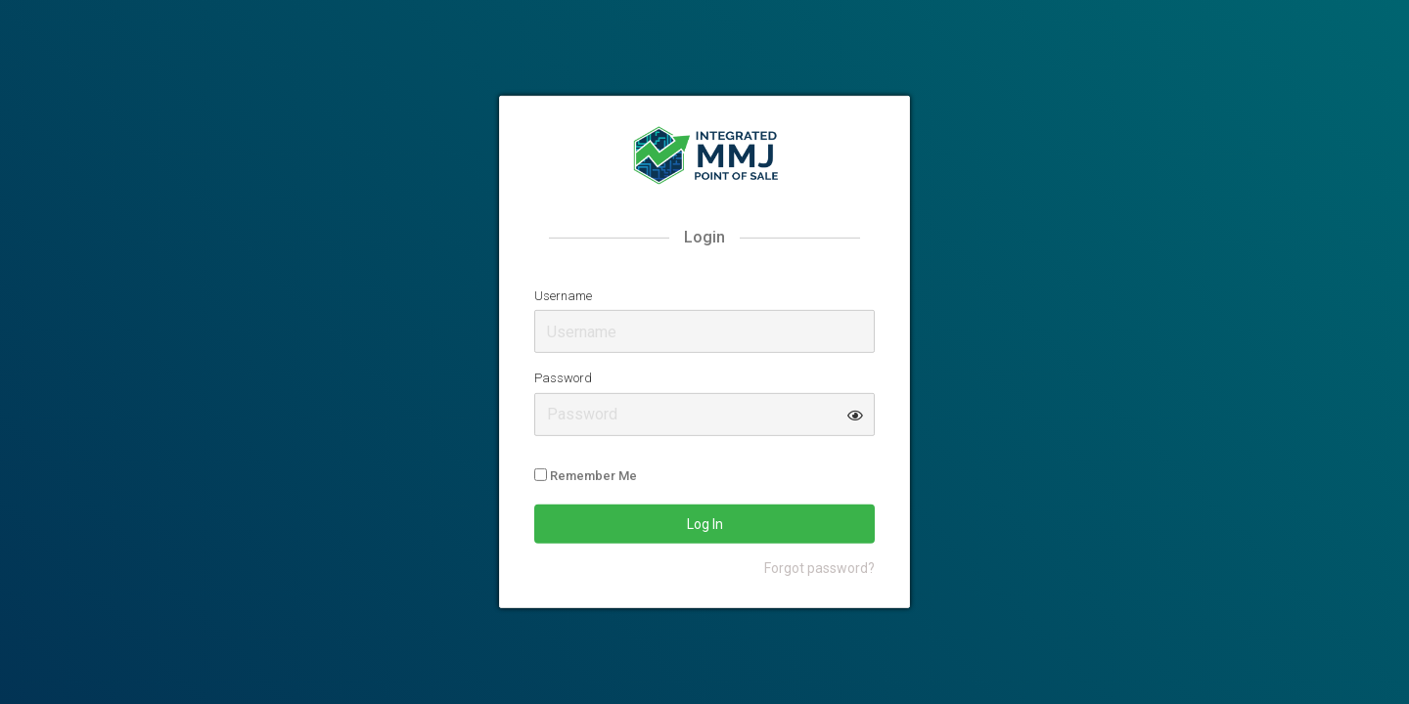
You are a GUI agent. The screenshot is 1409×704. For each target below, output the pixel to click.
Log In (705, 524)
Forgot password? (819, 568)
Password (563, 378)
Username (563, 294)
